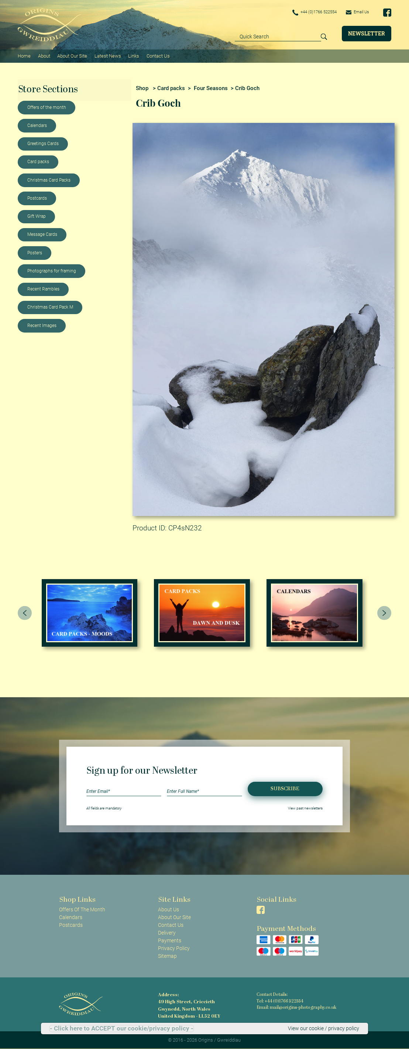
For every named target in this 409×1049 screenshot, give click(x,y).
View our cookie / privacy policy (323, 1028)
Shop (142, 87)
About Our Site (72, 55)
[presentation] (25, 613)
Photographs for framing (51, 270)
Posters (34, 252)
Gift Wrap (36, 216)
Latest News (107, 55)
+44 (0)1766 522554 (310, 13)
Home (24, 55)
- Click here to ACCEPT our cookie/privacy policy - (121, 1028)
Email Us (356, 12)
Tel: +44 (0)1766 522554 (280, 1000)
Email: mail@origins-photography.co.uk (295, 1007)
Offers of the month (46, 107)
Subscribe (285, 788)
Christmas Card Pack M (50, 306)
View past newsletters (305, 808)
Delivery (167, 932)
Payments (169, 940)
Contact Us (157, 55)
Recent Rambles (43, 288)
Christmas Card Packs (49, 179)
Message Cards (42, 234)
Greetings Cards (43, 143)
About (44, 55)
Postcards (37, 197)
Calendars (37, 125)
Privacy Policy (174, 948)
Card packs (38, 161)
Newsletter (366, 33)
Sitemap (167, 956)
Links (133, 55)
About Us (168, 909)
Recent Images (41, 325)
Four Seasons (211, 87)
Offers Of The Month (82, 909)
